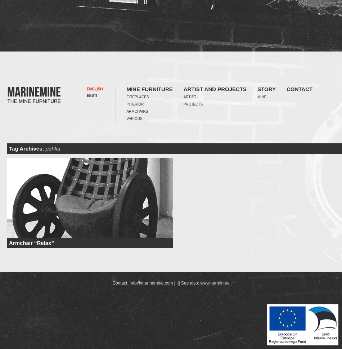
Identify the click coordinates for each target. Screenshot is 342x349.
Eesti (92, 96)
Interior (135, 104)
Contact (299, 89)
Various (134, 119)
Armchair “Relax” (31, 243)
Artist (190, 97)
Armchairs (137, 111)
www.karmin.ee (214, 283)
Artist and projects (215, 89)
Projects (193, 104)
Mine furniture (149, 89)
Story (266, 89)
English (95, 89)
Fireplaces (137, 97)
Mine (261, 97)
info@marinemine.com (151, 283)
